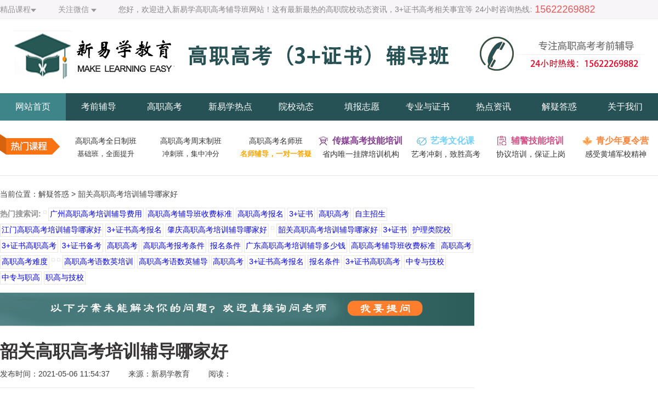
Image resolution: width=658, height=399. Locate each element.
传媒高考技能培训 (367, 140)
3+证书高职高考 (29, 245)
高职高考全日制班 (106, 140)
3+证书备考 (81, 245)
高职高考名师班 (276, 140)
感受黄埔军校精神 (615, 154)
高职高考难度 (25, 261)
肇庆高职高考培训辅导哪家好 (217, 229)
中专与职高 (21, 277)
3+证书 (301, 213)
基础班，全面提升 (105, 154)
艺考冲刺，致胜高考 (445, 154)
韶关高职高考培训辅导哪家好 (328, 229)
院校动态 (296, 106)
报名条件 (225, 245)
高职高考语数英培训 (98, 261)
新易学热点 (230, 106)
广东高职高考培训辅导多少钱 (295, 245)
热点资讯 (493, 106)
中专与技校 (425, 261)
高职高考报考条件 (174, 245)
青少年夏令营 (622, 140)
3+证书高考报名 (134, 229)
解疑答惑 (559, 106)
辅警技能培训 (537, 140)
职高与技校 (65, 277)
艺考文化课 (452, 140)
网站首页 (32, 106)
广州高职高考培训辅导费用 (96, 213)
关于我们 (625, 106)
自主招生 (370, 213)
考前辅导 (98, 106)
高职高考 (164, 106)
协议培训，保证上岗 (530, 154)
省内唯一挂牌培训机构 (360, 154)
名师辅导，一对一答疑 (275, 154)
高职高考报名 (260, 213)
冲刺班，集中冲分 (190, 154)
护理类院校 (431, 229)
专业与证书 (428, 106)
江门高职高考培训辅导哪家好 (51, 229)
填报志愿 (361, 106)
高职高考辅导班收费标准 (190, 213)
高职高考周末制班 (191, 140)
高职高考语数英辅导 (173, 261)
